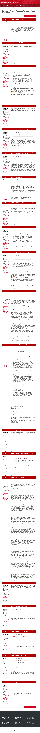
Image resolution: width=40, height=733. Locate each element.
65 (4, 17)
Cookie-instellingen (30, 723)
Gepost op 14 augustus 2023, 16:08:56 (17, 477)
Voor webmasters (18, 717)
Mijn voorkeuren (29, 722)
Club (20, 5)
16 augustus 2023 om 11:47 (22, 636)
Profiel (24, 5)
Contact (16, 723)
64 (3, 17)
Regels (8, 7)
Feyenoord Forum (8, 11)
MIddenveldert (5, 21)
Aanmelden (4, 717)
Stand (3, 719)
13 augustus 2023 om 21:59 (21, 134)
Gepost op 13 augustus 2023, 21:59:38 (17, 66)
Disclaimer (16, 718)
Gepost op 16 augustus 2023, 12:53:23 (17, 631)
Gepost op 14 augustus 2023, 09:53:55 (17, 202)
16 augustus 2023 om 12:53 (23, 660)
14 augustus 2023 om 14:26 (23, 349)
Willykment (5, 230)
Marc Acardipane (6, 45)
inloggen (8, 717)
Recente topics (4, 7)
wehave (4, 69)
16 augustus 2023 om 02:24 (23, 611)
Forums (12, 5)
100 (14, 17)
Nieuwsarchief (4, 723)
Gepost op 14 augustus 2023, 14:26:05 (17, 290)
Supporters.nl (30, 715)
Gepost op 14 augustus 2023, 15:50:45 (17, 453)
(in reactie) (26, 66)
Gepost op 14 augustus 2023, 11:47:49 (17, 227)
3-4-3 (8, 240)
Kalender (3, 721)
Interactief (16, 5)
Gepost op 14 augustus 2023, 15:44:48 (17, 430)
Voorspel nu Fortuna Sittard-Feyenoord (6, 34)
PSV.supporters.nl (30, 719)
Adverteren (16, 721)
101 (15, 17)
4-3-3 (8, 31)
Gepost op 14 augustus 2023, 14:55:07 (17, 344)
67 (6, 17)
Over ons (17, 715)
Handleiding (12, 7)
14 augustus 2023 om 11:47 (22, 257)
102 (16, 17)
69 (8, 17)
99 (12, 17)
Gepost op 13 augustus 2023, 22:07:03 (17, 105)
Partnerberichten (17, 722)
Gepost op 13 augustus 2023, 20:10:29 (17, 19)
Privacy (16, 719)
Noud (4, 179)
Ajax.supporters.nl (30, 717)
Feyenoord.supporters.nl (31, 718)
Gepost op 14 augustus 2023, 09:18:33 (17, 177)
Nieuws (8, 5)
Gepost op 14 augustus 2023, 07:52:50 (17, 153)
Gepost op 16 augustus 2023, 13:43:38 (17, 682)
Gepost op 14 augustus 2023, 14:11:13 (17, 252)
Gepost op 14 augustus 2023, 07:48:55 (17, 129)
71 (10, 17)
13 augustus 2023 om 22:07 (23, 158)
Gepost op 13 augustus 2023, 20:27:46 (17, 42)
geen (8, 78)
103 (18, 17)
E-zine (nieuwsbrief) (5, 722)
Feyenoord (6, 46)
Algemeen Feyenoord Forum (25, 11)
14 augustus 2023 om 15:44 (23, 458)
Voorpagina (3, 5)
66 (5, 17)
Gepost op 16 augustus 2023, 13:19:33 (17, 655)
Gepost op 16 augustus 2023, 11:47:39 (17, 606)
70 (9, 17)
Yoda (4, 205)
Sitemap (28, 721)
